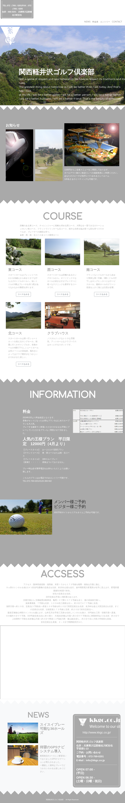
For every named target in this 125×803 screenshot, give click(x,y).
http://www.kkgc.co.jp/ (97, 732)
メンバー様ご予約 (70, 502)
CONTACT (117, 22)
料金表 (95, 22)
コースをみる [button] (23, 294)
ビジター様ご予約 (70, 506)
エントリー (105, 22)
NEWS (87, 22)
